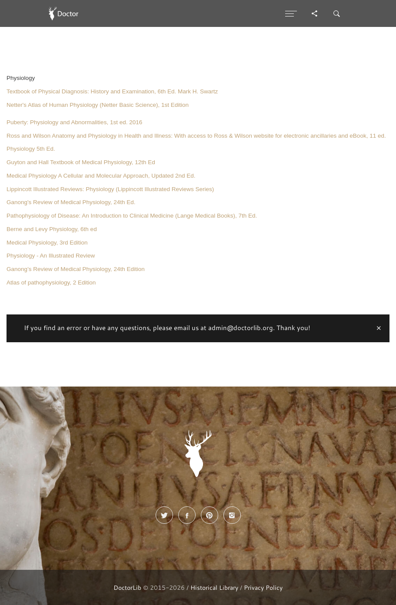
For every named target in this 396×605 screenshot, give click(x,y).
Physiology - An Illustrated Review (51, 255)
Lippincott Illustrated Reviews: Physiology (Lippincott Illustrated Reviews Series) (110, 189)
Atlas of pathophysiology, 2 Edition (51, 282)
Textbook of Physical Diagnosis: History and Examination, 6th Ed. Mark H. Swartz (112, 91)
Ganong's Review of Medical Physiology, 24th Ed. (71, 202)
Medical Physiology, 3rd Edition (47, 242)
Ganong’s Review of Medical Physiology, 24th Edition (76, 269)
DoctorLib (127, 587)
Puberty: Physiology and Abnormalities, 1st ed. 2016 (74, 122)
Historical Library (214, 587)
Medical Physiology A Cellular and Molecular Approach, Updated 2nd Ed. (101, 175)
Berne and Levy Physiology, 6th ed (52, 229)
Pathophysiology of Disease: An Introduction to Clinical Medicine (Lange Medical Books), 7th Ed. (132, 215)
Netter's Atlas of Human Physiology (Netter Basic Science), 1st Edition (98, 105)
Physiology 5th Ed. (31, 148)
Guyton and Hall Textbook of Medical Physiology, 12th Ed (81, 162)
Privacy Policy (263, 587)
